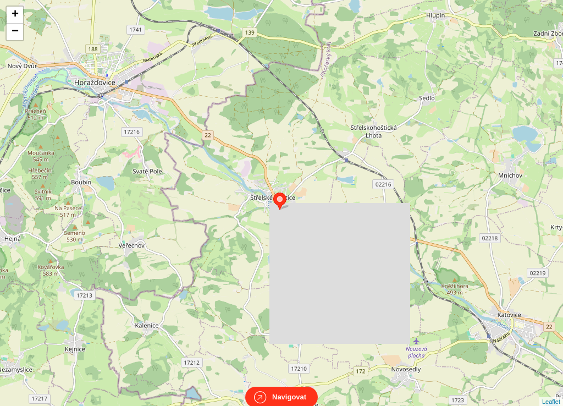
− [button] (15, 32)
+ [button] (15, 15)
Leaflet (551, 391)
